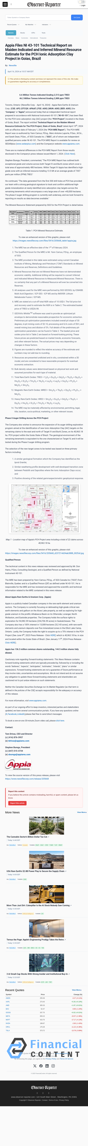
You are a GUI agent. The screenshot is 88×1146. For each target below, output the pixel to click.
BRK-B (32, 948)
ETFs (33, 33)
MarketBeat (12, 845)
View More (81, 812)
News (17, 38)
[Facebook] (41, 1066)
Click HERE (10, 642)
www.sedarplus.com (26, 144)
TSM (42, 948)
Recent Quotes (12, 24)
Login (83, 5)
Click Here (69, 154)
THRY (50, 982)
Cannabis (25, 845)
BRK (29, 948)
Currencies (24, 38)
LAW (46, 982)
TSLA (8, 1030)
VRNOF (60, 845)
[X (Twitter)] (35, 1066)
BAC (7, 1009)
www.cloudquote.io (62, 1053)
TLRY (55, 845)
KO (39, 948)
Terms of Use (53, 1100)
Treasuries (43, 38)
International (34, 38)
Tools (43, 33)
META (8, 1016)
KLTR (42, 982)
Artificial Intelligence (28, 913)
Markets (11, 33)
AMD (7, 1005)
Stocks (22, 33)
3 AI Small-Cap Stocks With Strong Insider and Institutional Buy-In (38, 974)
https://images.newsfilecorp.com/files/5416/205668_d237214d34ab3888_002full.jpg (44, 553)
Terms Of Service (66, 1059)
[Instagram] (53, 1066)
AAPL (24, 948)
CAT (42, 913)
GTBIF (46, 845)
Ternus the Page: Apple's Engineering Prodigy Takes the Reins (36, 939)
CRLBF (37, 845)
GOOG (8, 1012)
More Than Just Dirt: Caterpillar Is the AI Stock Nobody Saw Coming (39, 905)
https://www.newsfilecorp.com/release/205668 (27, 779)
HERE (52, 635)
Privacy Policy (51, 1059)
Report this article (17, 803)
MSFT (8, 1020)
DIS (36, 948)
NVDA (8, 1023)
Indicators (45, 24)
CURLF (42, 845)
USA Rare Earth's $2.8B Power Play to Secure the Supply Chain (36, 871)
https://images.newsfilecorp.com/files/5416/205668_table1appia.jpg (44, 240)
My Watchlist (29, 24)
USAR (24, 879)
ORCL (8, 1027)
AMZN (8, 998)
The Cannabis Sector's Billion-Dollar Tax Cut (28, 837)
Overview (11, 38)
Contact (44, 1100)
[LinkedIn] (47, 1066)
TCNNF (51, 845)
